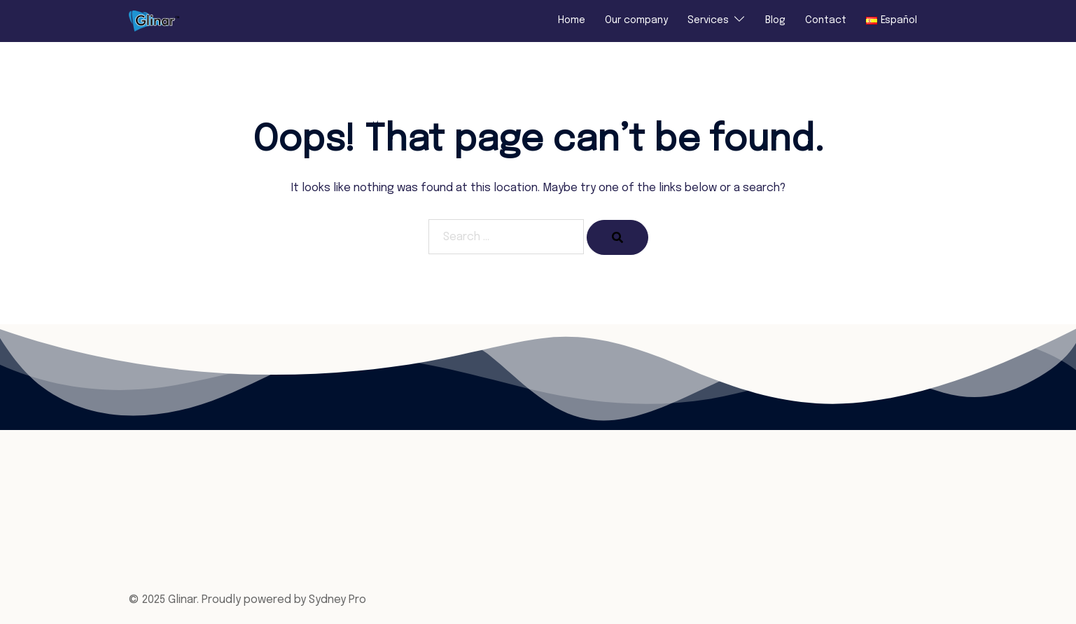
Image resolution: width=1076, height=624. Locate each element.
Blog (775, 20)
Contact (825, 20)
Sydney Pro (337, 600)
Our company (636, 20)
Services (708, 20)
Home (571, 20)
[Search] (617, 237)
